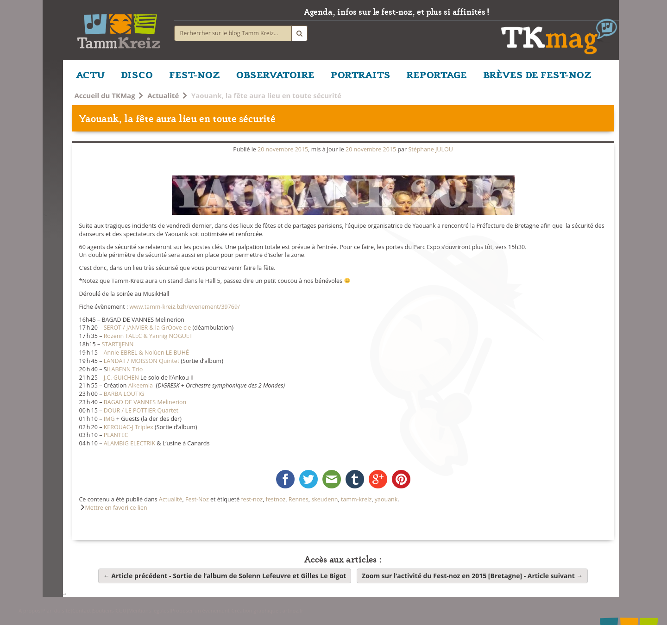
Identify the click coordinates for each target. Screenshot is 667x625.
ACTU (90, 74)
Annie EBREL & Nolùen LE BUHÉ (146, 352)
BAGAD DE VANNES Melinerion (145, 402)
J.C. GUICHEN (121, 377)
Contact (81, 610)
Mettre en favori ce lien (116, 508)
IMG (109, 419)
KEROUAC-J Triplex (128, 427)
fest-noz (252, 499)
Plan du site (56, 610)
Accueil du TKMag (105, 95)
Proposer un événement (200, 610)
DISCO (137, 74)
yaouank (386, 499)
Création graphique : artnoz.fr (267, 610)
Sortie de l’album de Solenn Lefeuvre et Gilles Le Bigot (224, 575)
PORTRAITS (360, 74)
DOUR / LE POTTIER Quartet (141, 410)
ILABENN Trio (125, 369)
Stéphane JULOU (430, 149)
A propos (29, 610)
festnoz (276, 499)
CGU (120, 610)
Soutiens (103, 610)
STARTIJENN (118, 344)
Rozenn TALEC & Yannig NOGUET (148, 336)
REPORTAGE (437, 74)
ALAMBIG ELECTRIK (130, 443)
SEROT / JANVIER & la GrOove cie (147, 327)
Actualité (163, 95)
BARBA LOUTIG (124, 394)
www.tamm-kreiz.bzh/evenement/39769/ (184, 307)
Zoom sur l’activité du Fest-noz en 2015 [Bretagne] (472, 575)
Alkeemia (140, 385)
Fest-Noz (197, 499)
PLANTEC (116, 435)
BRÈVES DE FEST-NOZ (537, 74)
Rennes (298, 499)
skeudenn (324, 499)
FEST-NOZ (194, 74)
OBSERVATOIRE (275, 74)
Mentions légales (148, 610)
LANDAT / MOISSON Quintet (141, 361)
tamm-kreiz (356, 499)
